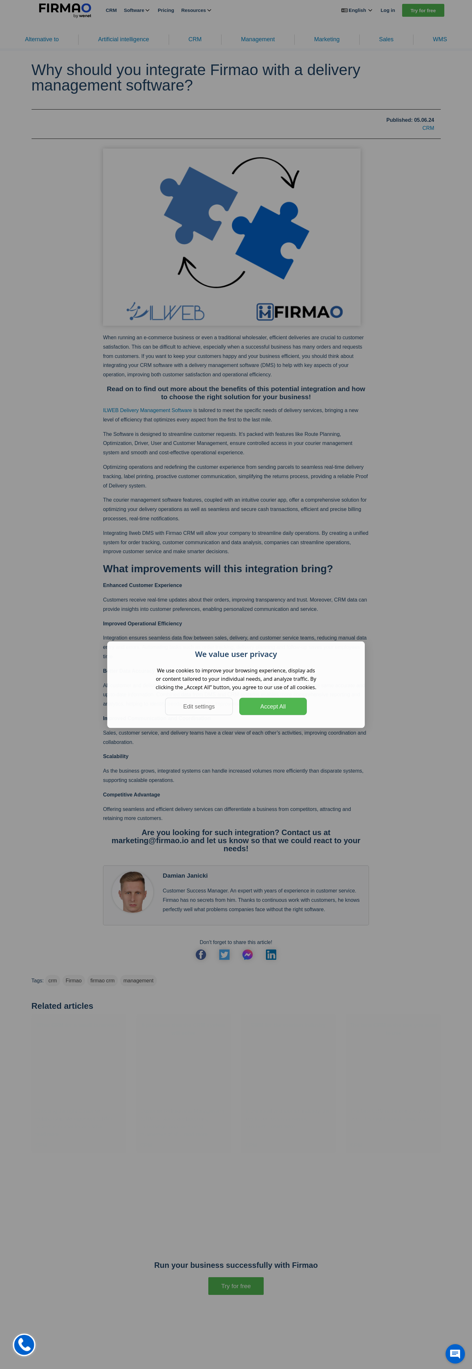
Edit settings (199, 706)
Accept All (273, 706)
